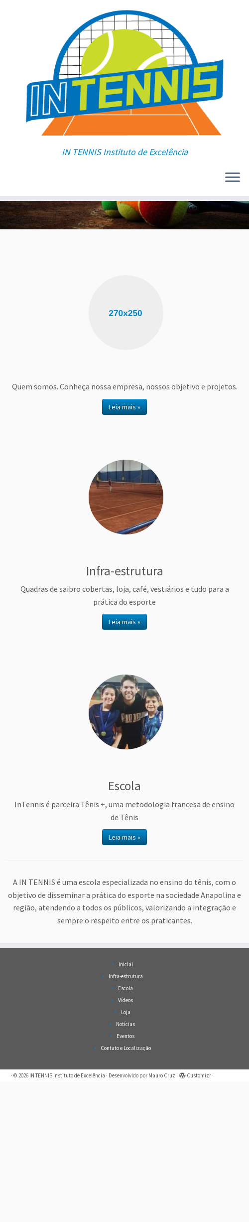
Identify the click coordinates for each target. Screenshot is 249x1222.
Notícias (125, 1164)
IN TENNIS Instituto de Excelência (67, 1215)
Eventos (125, 1176)
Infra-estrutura (126, 1116)
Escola (125, 1128)
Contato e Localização (126, 1188)
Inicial (126, 1104)
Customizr (199, 1215)
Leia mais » (124, 546)
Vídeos (125, 1140)
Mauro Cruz (161, 1215)
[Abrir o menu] (232, 193)
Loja (125, 1152)
